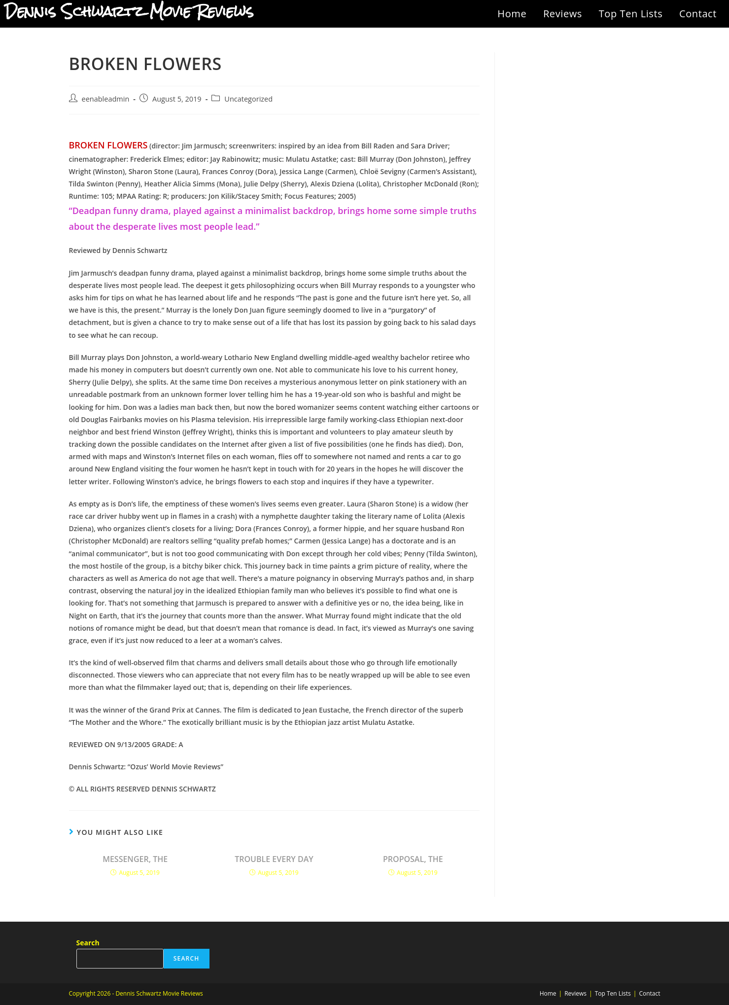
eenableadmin (106, 99)
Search (88, 942)
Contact (698, 13)
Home (511, 13)
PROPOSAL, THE (413, 859)
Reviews (562, 13)
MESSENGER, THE (135, 859)
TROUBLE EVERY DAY (274, 859)
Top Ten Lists (631, 13)
